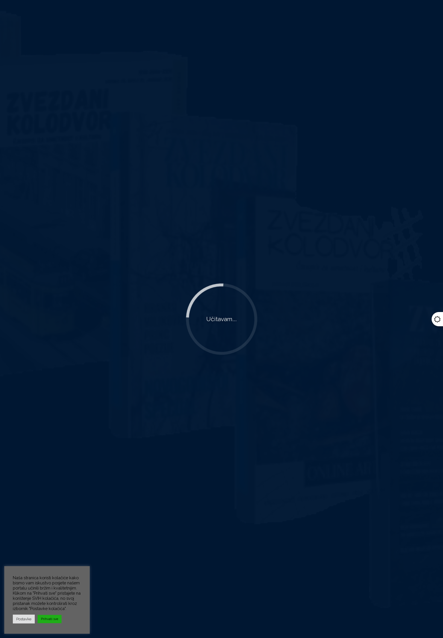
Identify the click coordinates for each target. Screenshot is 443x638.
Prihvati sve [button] (49, 619)
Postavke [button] (23, 619)
